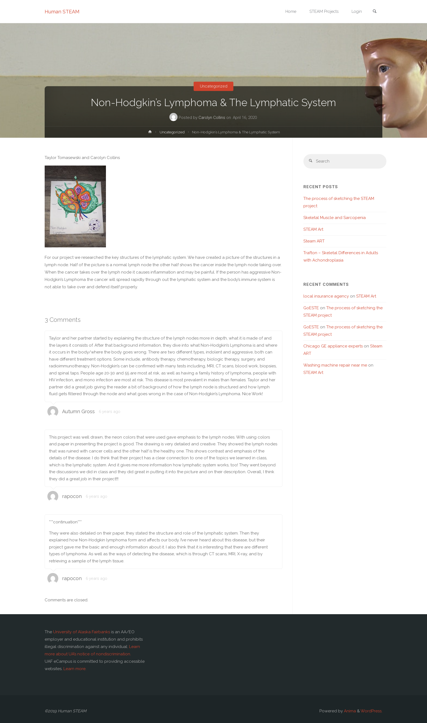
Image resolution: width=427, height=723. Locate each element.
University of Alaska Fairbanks (81, 631)
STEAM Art (313, 229)
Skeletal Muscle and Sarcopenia (334, 217)
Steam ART (314, 241)
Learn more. (74, 668)
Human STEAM (62, 11)
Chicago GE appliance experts (333, 346)
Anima (349, 711)
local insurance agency (326, 296)
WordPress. (371, 711)
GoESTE (311, 307)
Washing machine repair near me (335, 365)
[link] (374, 12)
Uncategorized (213, 86)
